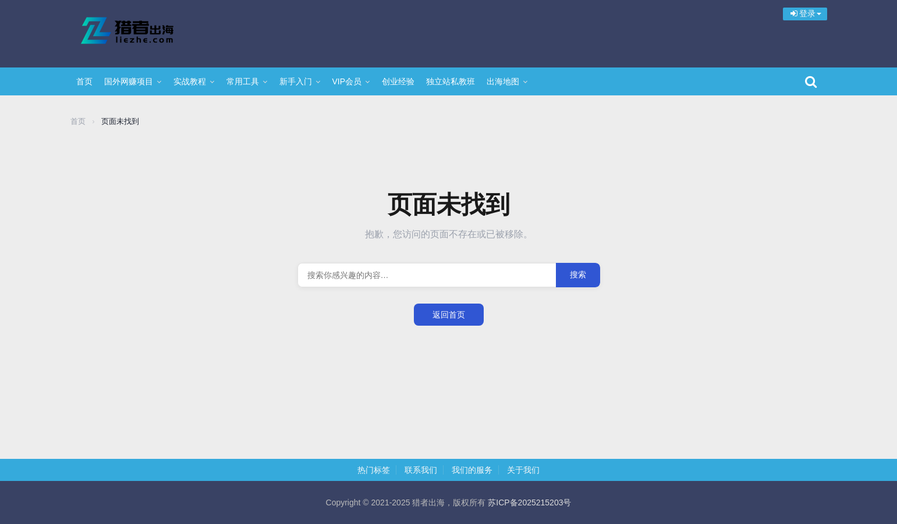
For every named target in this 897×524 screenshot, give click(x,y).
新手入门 (295, 81)
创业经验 (398, 81)
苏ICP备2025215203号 (529, 502)
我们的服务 (472, 470)
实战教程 (189, 81)
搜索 (578, 274)
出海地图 (503, 81)
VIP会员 (347, 81)
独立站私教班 (450, 81)
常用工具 (242, 81)
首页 (84, 81)
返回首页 (448, 314)
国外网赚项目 (128, 81)
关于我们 (523, 470)
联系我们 (421, 470)
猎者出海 (146, 32)
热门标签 (373, 470)
